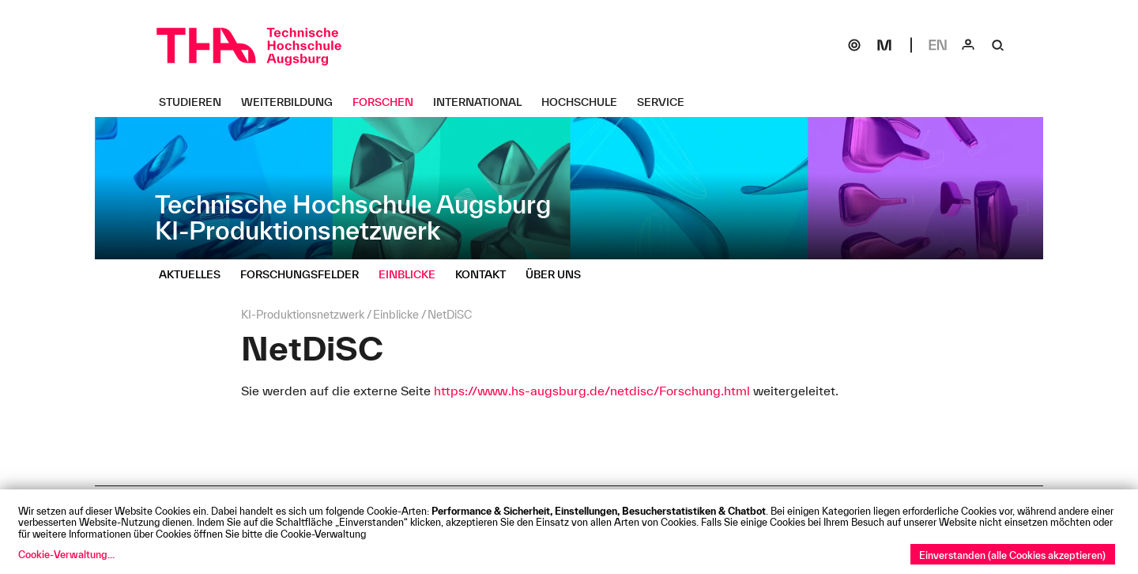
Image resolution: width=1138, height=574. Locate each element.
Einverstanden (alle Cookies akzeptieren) (1012, 555)
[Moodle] (884, 45)
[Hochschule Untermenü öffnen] (585, 102)
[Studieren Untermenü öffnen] (196, 102)
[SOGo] (854, 45)
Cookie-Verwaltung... (66, 554)
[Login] (968, 45)
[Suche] (998, 45)
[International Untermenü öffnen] (483, 102)
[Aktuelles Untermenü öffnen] (195, 274)
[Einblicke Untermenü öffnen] (413, 274)
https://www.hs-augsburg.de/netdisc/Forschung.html (593, 390)
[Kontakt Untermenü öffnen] (486, 274)
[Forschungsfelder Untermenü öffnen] (305, 274)
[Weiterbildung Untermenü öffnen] (293, 102)
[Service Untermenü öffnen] (666, 102)
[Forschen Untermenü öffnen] (389, 102)
